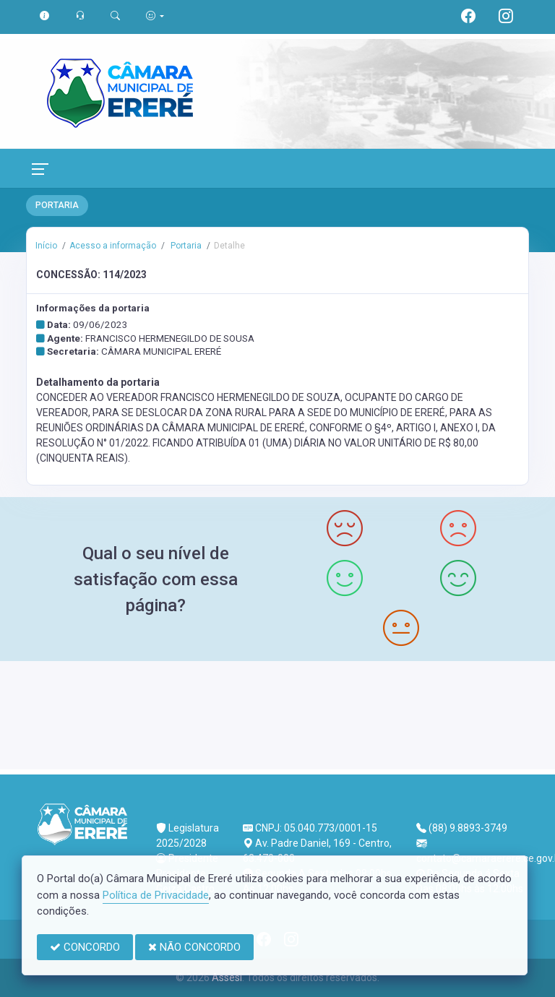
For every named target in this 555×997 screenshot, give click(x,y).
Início (46, 246)
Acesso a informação (112, 246)
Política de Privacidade (156, 895)
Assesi (227, 977)
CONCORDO (85, 947)
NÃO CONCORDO (194, 947)
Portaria (185, 246)
